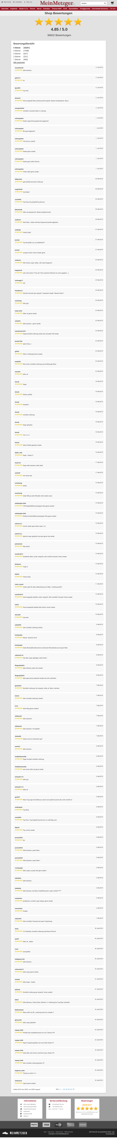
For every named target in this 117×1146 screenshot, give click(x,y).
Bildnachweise (68, 1132)
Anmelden (17, 2)
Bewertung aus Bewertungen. (87, 1112)
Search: (79, 3)
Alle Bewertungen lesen (87, 1114)
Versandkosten (110, 1134)
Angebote (13, 8)
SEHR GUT (87, 1105)
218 (64, 1089)
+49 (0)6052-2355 (55, 1106)
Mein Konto (6, 2)
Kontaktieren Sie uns (56, 1104)
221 (71, 1089)
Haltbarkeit (25, 1111)
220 (69, 1089)
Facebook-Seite (26, 1113)
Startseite (4, 8)
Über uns (28, 2)
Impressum (51, 1132)
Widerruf (24, 1116)
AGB (45, 1132)
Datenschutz (59, 1132)
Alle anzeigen (19, 62)
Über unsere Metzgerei (28, 1104)
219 (66, 1089)
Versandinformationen (28, 1109)
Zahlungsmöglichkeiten (28, 1106)
